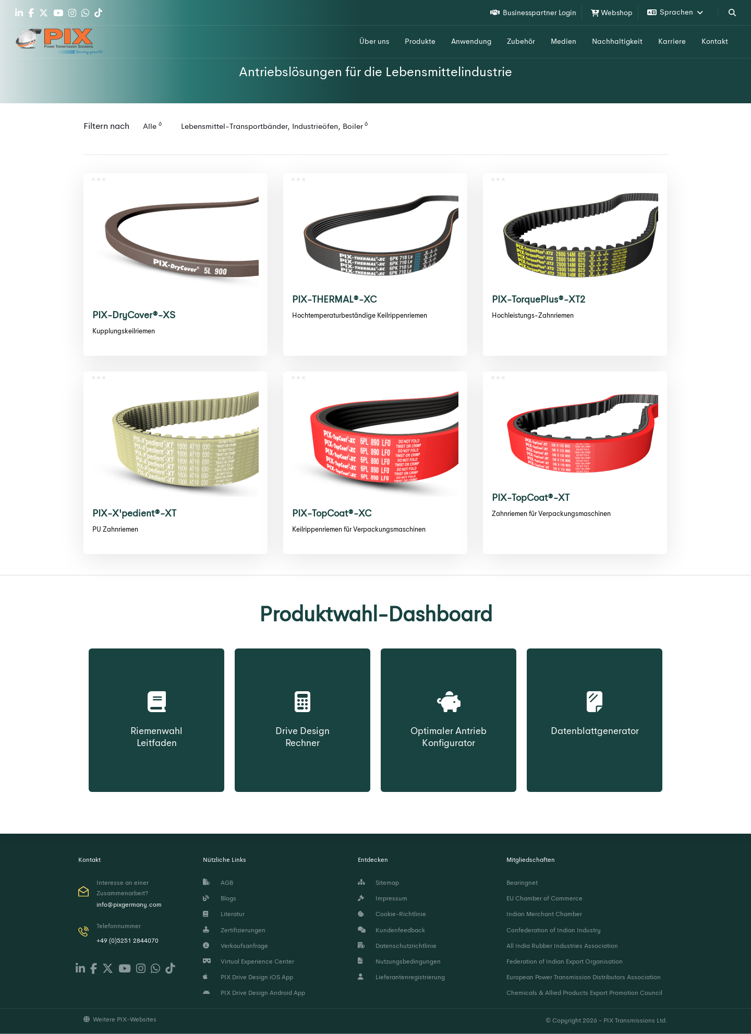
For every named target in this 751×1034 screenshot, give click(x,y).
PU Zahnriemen (115, 529)
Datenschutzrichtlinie (397, 945)
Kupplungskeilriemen (123, 331)
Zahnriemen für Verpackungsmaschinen (551, 513)
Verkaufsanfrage (235, 945)
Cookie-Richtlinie (392, 914)
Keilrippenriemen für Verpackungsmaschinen (359, 529)
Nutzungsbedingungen (399, 961)
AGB (218, 883)
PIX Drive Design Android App (254, 993)
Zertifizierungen (234, 929)
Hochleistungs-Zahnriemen (533, 315)
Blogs (219, 898)
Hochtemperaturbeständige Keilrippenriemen (359, 315)
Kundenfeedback (391, 929)
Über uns (374, 41)
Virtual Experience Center (248, 961)
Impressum (382, 898)
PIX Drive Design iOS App (248, 977)
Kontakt (714, 41)
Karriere (672, 41)
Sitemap (378, 883)
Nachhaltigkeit (617, 41)
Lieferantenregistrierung (401, 977)
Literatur (224, 914)
